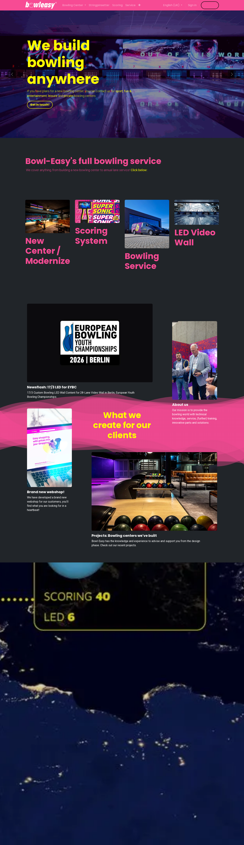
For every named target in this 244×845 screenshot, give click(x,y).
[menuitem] (74, 5)
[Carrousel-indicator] (119, 131)
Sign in (192, 5)
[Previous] (12, 74)
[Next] (232, 74)
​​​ (210, 5)
